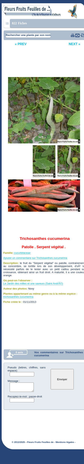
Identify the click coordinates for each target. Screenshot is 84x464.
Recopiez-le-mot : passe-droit (25, 396)
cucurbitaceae (22, 252)
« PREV (21, 44)
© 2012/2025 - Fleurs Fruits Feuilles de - (33, 442)
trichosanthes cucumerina (18, 296)
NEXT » (74, 44)
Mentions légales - (66, 442)
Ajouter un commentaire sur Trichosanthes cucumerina (35, 257)
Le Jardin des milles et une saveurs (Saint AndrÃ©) (33, 283)
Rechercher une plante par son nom (28, 35)
